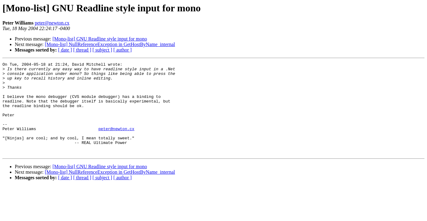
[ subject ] (102, 49)
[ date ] (65, 49)
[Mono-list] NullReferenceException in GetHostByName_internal (110, 44)
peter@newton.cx (52, 22)
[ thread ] (82, 49)
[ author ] (122, 49)
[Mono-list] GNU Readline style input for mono (100, 38)
